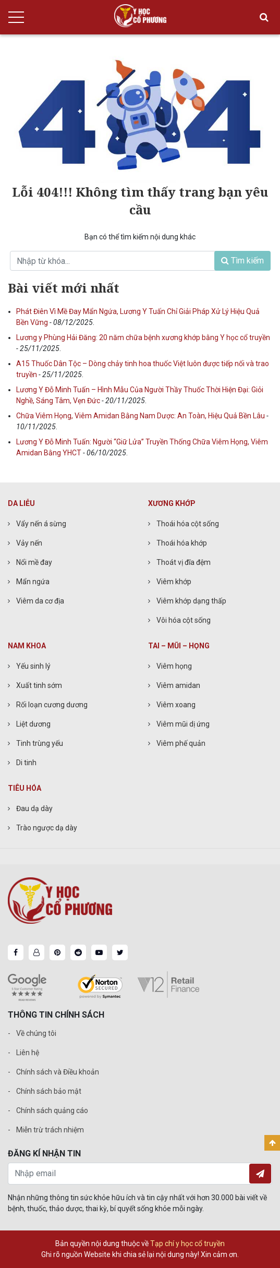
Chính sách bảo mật (48, 1091)
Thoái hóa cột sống (187, 524)
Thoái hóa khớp (181, 543)
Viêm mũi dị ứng (183, 724)
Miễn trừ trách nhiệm (50, 1130)
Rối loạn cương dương (52, 705)
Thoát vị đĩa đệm (183, 562)
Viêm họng (174, 666)
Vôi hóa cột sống (183, 620)
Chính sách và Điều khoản (57, 1072)
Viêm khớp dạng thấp (191, 601)
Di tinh (26, 762)
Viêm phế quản (180, 743)
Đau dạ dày (34, 808)
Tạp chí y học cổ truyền (187, 1243)
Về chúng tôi (36, 1033)
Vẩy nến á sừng (41, 524)
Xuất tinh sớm (39, 685)
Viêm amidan (178, 685)
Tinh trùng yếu (39, 743)
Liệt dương (33, 724)
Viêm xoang (176, 705)
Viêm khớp (173, 581)
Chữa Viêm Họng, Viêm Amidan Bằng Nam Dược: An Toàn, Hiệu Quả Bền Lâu (141, 416)
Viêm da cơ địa (40, 601)
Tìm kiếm (242, 260)
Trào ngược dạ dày (46, 828)
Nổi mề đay (34, 562)
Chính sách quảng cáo (52, 1110)
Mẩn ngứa (33, 581)
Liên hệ (27, 1052)
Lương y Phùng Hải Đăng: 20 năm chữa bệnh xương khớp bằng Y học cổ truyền (143, 337)
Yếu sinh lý (33, 666)
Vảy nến (29, 543)
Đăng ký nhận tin (260, 1173)
